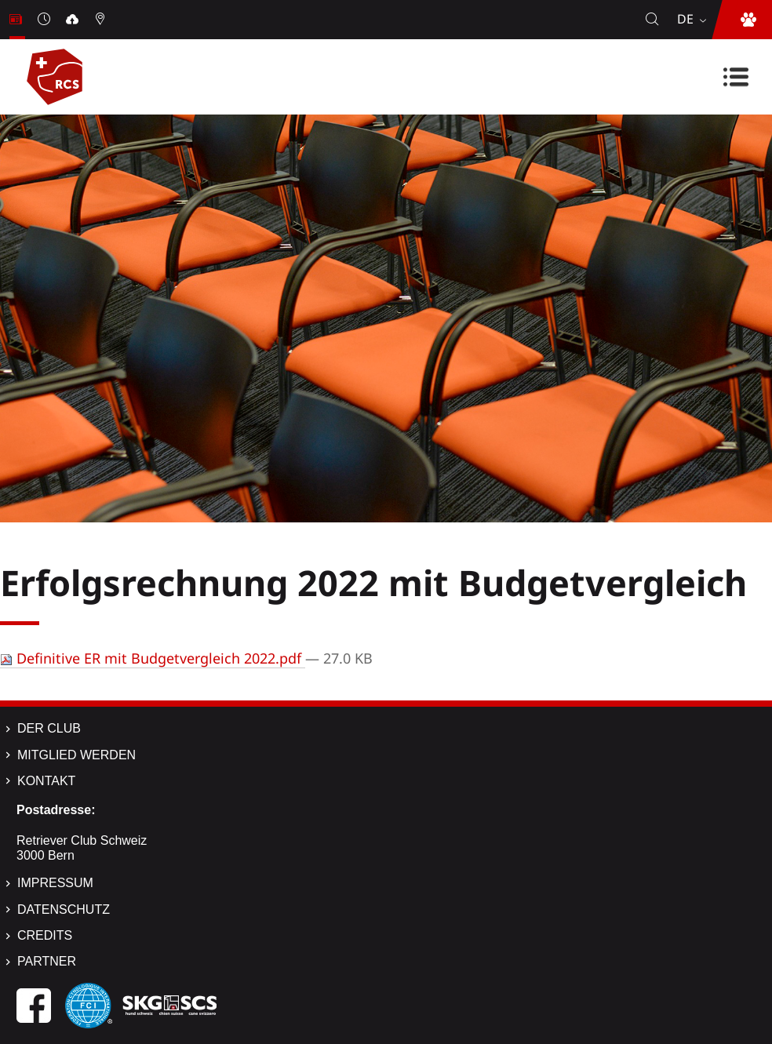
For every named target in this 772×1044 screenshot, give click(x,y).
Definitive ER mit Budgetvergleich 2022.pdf (152, 658)
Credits (44, 935)
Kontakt (46, 781)
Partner (46, 961)
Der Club (49, 728)
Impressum (55, 882)
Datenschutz (63, 909)
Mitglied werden (76, 755)
